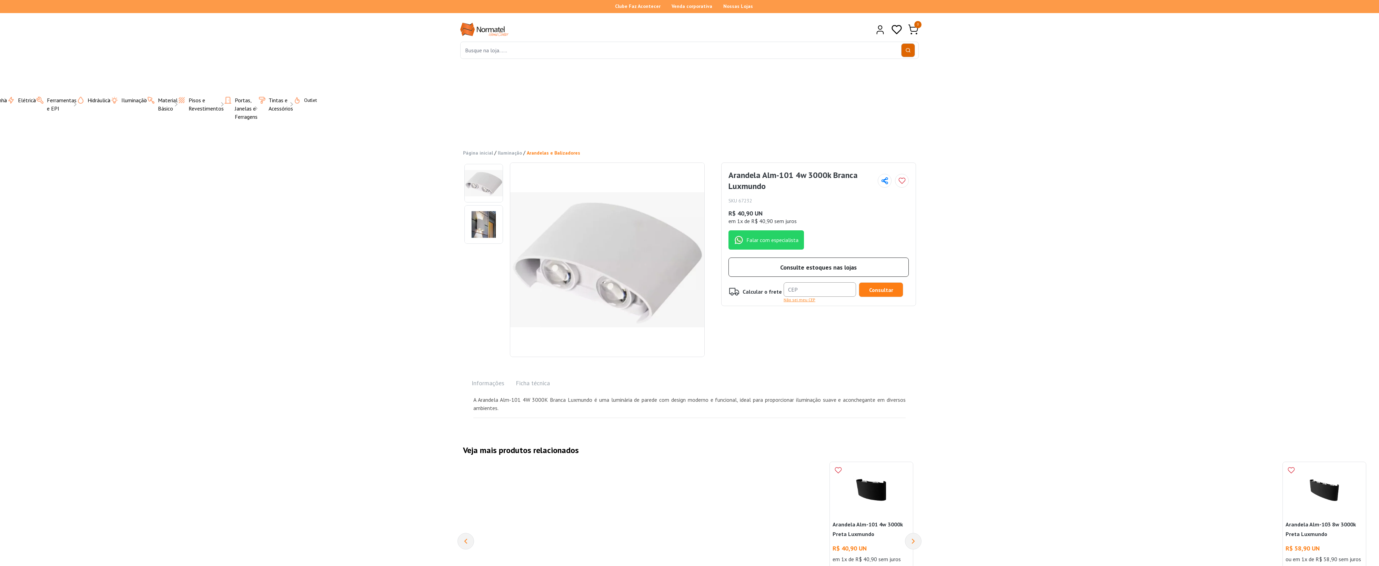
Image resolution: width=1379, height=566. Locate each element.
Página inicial (478, 153)
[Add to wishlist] (902, 181)
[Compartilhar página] (885, 181)
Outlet (301, 100)
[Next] (913, 541)
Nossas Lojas (738, 6)
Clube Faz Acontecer (638, 6)
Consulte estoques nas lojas (818, 267)
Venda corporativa (692, 6)
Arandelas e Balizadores (553, 153)
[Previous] (465, 541)
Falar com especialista (766, 240)
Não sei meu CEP (799, 299)
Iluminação (510, 153)
